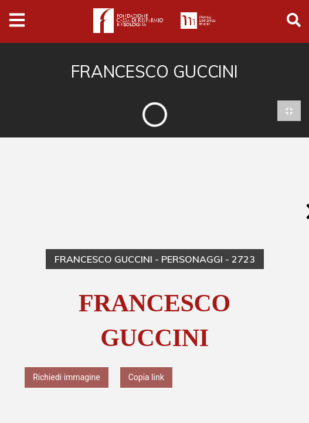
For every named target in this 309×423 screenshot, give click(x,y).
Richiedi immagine (66, 377)
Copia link (146, 377)
